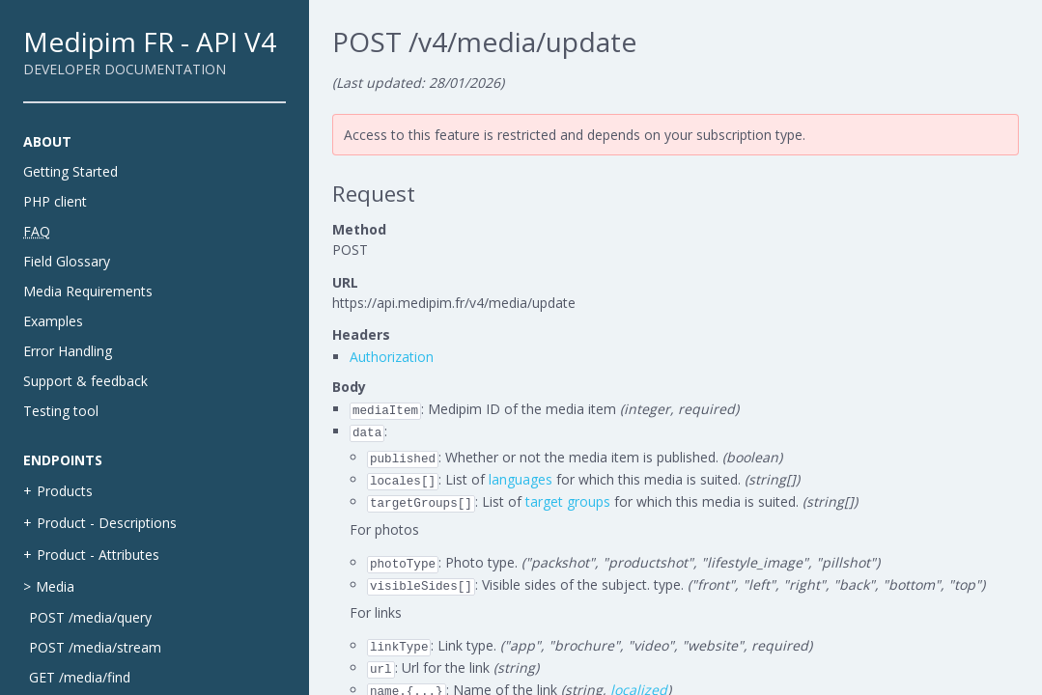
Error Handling (67, 351)
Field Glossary (66, 261)
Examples (53, 321)
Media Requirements (88, 291)
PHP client (55, 201)
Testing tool (61, 411)
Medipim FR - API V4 (149, 41)
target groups (567, 501)
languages (520, 479)
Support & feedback (85, 381)
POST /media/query (90, 617)
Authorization (392, 357)
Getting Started (70, 171)
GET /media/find (79, 677)
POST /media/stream (95, 647)
